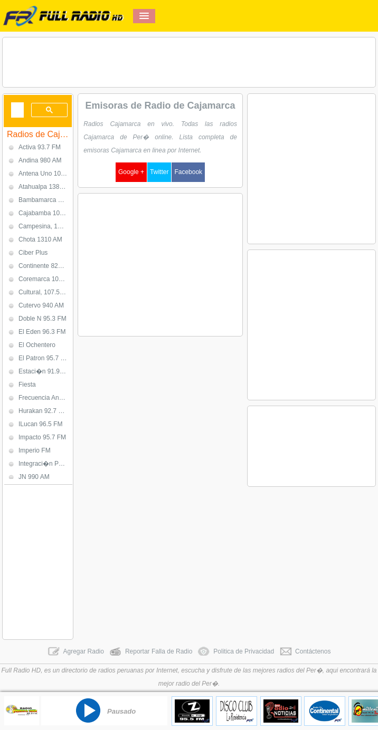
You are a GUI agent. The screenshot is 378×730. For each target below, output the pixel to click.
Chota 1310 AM (40, 239)
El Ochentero (36, 345)
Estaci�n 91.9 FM (44, 371)
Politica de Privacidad (235, 651)
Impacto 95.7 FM (42, 437)
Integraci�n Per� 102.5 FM (45, 463)
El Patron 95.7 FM (44, 358)
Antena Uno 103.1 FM (45, 173)
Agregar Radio (76, 651)
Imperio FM (34, 450)
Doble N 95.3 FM (42, 318)
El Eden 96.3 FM (41, 331)
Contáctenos (304, 651)
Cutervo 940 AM (41, 305)
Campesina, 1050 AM (45, 226)
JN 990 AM (34, 477)
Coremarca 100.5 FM (45, 279)
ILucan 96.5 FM (40, 424)
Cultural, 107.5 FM (44, 292)
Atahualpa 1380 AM (45, 186)
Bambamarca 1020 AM (45, 200)
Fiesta (27, 384)
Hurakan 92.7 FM (43, 411)
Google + (131, 172)
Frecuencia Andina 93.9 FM (45, 397)
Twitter (159, 172)
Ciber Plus (33, 252)
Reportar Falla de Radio (150, 651)
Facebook (188, 172)
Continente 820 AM (45, 266)
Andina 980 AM (39, 160)
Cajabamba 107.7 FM (45, 213)
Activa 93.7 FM (39, 147)
